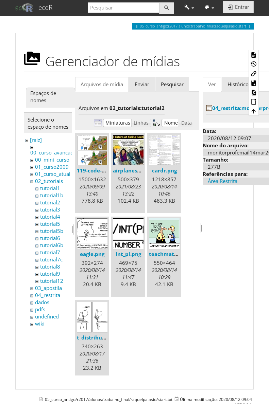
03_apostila (48, 287)
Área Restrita (222, 181)
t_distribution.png (100, 337)
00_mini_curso (52, 159)
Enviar (142, 84)
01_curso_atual (52, 173)
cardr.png (164, 170)
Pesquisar (172, 84)
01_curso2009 (52, 166)
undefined (47, 316)
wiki (40, 323)
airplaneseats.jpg (135, 170)
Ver (212, 84)
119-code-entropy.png (105, 170)
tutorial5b (51, 230)
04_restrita (47, 295)
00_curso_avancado (53, 152)
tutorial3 (50, 209)
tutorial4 (50, 216)
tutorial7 (50, 252)
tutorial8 (50, 266)
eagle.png (92, 254)
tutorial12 (51, 280)
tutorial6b (51, 245)
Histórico (238, 84)
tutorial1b (51, 195)
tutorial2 (50, 202)
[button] (189, 7)
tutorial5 (50, 223)
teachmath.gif (167, 254)
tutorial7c (51, 259)
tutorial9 (50, 273)
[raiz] (36, 139)
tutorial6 (50, 238)
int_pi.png (128, 254)
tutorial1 (50, 188)
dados (42, 302)
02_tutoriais (49, 181)
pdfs (40, 309)
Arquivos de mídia (102, 84)
